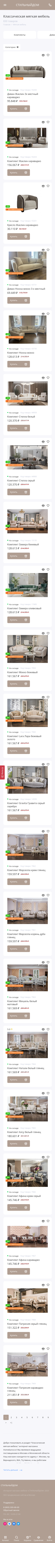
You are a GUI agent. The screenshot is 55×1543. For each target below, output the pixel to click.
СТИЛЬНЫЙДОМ (27, 5)
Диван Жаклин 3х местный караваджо (22, 96)
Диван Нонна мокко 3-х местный (26, 288)
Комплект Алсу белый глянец (24, 1132)
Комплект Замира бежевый (23, 544)
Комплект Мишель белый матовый (22, 1003)
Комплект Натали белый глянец (25, 1068)
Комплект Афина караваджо (23, 1260)
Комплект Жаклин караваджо (24, 161)
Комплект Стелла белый (21, 416)
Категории (11, 47)
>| (11, 1422)
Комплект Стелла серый (21, 480)
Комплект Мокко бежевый (22, 672)
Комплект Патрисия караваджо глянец (25, 1389)
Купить (18, 108)
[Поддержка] (50, 5)
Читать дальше (12, 1470)
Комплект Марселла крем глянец (26, 870)
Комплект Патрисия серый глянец (27, 1323)
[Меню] (5, 5)
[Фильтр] (2, 772)
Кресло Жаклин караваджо (22, 225)
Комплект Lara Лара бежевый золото (24, 738)
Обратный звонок (11, 1510)
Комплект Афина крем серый (24, 1196)
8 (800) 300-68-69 (11, 1507)
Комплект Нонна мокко (20, 352)
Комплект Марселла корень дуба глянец (26, 936)
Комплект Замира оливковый (24, 608)
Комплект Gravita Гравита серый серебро (26, 805)
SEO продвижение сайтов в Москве (19, 1495)
